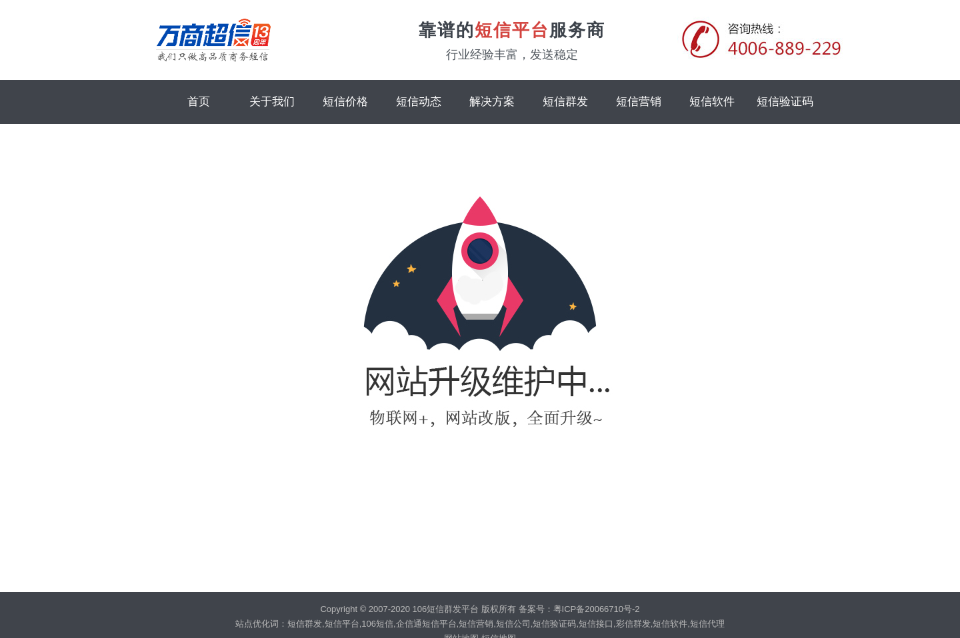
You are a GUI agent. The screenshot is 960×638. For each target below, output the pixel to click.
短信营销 (638, 101)
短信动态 (418, 101)
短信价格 (345, 101)
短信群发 (565, 101)
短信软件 (712, 101)
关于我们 (272, 101)
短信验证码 (785, 101)
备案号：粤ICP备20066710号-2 (579, 609)
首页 (198, 101)
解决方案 (492, 101)
